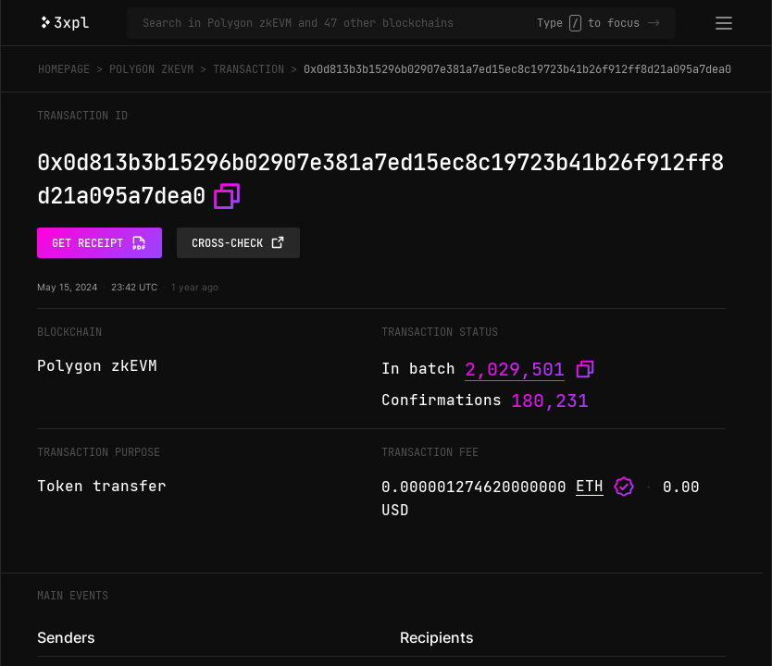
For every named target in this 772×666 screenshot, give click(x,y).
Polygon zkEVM (151, 69)
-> (653, 23)
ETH (590, 486)
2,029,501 (515, 369)
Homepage (64, 69)
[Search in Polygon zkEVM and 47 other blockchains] (340, 23)
